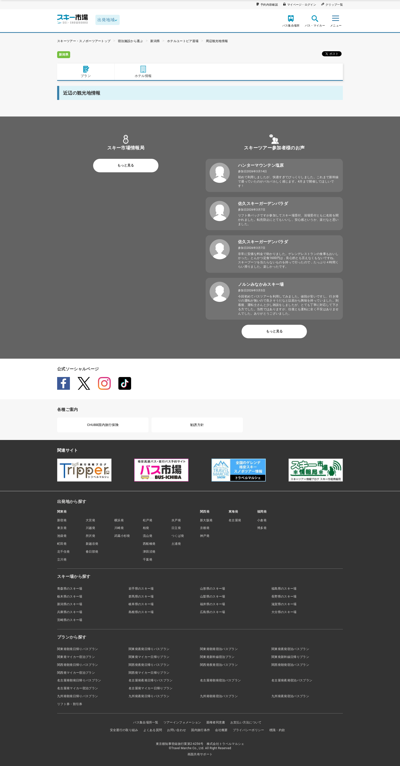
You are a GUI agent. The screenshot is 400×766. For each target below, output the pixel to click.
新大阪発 (206, 520)
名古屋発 (235, 520)
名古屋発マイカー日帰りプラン (150, 688)
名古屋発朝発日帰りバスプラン (79, 680)
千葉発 (147, 559)
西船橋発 (149, 544)
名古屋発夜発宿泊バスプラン (291, 680)
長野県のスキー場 (284, 596)
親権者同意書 (215, 722)
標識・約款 (277, 730)
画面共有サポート (200, 754)
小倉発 (262, 520)
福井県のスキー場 (212, 604)
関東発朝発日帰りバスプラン (77, 649)
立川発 (62, 559)
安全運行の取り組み (124, 730)
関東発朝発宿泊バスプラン (219, 649)
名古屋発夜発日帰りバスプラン (150, 680)
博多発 (262, 528)
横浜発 (119, 520)
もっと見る (125, 165)
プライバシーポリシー (248, 730)
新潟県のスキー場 (69, 604)
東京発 (62, 528)
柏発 (146, 528)
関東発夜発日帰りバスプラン (149, 649)
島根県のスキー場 (141, 612)
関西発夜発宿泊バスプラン (219, 665)
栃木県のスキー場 (69, 596)
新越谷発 (92, 544)
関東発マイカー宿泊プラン (76, 657)
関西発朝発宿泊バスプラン (290, 665)
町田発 (62, 544)
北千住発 (63, 551)
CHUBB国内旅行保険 (103, 425)
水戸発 (176, 520)
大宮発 (90, 520)
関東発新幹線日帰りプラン (290, 657)
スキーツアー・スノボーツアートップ (83, 41)
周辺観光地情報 (217, 41)
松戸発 (147, 520)
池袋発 (62, 536)
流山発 (147, 536)
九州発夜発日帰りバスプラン (149, 696)
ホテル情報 (143, 71)
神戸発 (204, 536)
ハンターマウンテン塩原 (261, 165)
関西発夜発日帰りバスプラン (149, 665)
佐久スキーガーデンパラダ (263, 203)
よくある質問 (152, 730)
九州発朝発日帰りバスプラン (77, 696)
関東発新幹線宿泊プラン (217, 657)
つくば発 (177, 536)
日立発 (176, 528)
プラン (86, 71)
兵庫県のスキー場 (69, 612)
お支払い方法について (246, 722)
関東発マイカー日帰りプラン (149, 657)
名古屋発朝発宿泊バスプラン (220, 680)
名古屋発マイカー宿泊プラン (77, 688)
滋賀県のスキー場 (284, 604)
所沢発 (90, 536)
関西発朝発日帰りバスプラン (77, 665)
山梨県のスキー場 (212, 596)
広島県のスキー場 (212, 612)
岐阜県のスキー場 (141, 604)
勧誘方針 (197, 425)
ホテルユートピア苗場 (182, 41)
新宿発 (62, 520)
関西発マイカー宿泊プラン (76, 672)
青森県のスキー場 (69, 588)
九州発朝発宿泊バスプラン (219, 696)
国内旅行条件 (200, 730)
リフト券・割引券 (69, 704)
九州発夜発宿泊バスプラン (290, 696)
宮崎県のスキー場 (69, 620)
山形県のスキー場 (212, 588)
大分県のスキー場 (284, 612)
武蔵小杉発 (122, 536)
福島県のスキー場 (284, 588)
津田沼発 (149, 551)
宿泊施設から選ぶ (130, 41)
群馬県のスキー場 (141, 596)
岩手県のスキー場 (141, 588)
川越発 (90, 528)
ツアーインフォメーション (182, 722)
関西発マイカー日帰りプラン (149, 672)
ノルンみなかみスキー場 (261, 284)
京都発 (204, 528)
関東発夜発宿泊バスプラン (290, 649)
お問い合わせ (176, 730)
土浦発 (176, 544)
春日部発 (92, 551)
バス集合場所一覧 (145, 722)
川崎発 (119, 528)
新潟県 (155, 41)
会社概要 (221, 730)
